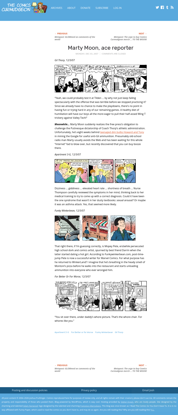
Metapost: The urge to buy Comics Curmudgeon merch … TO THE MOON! (129, 38)
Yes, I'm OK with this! (152, 403)
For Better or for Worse (82, 332)
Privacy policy (89, 390)
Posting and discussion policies (29, 390)
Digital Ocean (127, 401)
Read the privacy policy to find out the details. (150, 396)
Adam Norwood (30, 405)
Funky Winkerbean (104, 332)
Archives (56, 8)
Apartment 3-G (62, 332)
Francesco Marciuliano (90, 405)
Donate (85, 8)
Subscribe (102, 8)
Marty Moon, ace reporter (100, 47)
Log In (117, 8)
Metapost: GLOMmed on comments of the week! (75, 38)
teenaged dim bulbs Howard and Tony (122, 132)
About (71, 8)
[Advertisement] (111, 352)
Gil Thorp (119, 332)
